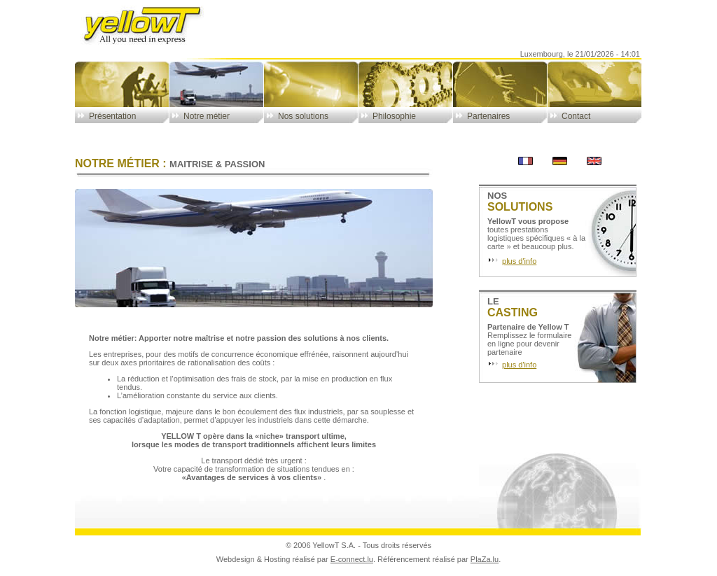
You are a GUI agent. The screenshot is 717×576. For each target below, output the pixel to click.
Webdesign (235, 559)
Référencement (403, 559)
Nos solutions (303, 116)
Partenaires (488, 116)
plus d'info (519, 261)
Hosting (277, 559)
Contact (576, 116)
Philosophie (394, 116)
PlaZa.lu (485, 559)
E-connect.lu (351, 559)
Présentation (112, 116)
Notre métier (206, 116)
